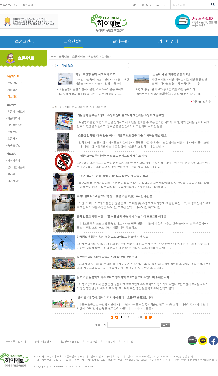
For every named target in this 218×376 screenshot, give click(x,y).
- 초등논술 (11, 131)
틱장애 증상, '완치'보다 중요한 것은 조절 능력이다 (165, 89)
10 (141, 317)
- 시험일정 (11, 89)
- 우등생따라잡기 (15, 111)
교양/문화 (120, 41)
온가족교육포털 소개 (14, 341)
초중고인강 (24, 41)
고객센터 (161, 5)
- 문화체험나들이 (15, 167)
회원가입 (147, 5)
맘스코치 (11, 153)
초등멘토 (64, 56)
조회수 (207, 101)
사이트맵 (128, 341)
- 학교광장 (11, 96)
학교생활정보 (80, 107)
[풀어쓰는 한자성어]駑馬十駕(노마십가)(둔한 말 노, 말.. (168, 93)
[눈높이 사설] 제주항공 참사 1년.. (171, 74)
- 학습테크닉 (13, 118)
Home (52, 56)
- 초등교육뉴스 (14, 83)
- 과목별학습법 (14, 125)
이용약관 (92, 341)
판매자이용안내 (42, 341)
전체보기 (107, 56)
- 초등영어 (11, 138)
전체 (54, 107)
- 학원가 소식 (13, 180)
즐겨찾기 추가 (10, 5)
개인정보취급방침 (69, 341)
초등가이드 (12, 76)
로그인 (134, 5)
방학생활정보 (98, 107)
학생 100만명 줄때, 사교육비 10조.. (95, 74)
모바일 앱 (28, 5)
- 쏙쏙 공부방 (13, 145)
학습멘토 (11, 104)
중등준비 (64, 107)
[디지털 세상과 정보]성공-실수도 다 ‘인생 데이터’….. (90, 93)
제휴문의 (110, 341)
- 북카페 (10, 174)
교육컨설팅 (73, 41)
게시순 (197, 101)
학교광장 (93, 56)
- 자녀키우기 (13, 160)
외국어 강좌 (168, 41)
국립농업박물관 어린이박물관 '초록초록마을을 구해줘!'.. (92, 89)
